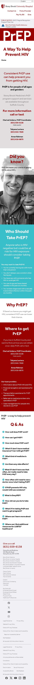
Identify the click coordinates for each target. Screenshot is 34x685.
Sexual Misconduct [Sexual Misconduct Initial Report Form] (19, 667)
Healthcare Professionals (9, 597)
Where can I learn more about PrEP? (16, 517)
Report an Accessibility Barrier (12, 634)
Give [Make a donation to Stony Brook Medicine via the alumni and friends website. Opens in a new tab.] (29, 15)
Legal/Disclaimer (7, 621)
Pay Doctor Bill (7, 588)
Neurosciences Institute (9, 575)
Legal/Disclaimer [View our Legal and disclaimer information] (7, 647)
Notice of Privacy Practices (10, 627)
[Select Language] (27, 1)
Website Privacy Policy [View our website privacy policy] (9, 650)
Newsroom (6, 583)
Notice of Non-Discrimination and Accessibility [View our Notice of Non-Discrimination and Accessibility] (15, 664)
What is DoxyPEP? (11, 495)
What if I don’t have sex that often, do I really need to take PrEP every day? (15, 471)
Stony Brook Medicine (9, 557)
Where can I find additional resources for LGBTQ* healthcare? (15, 526)
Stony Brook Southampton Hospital (12, 562)
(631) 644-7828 (17, 132)
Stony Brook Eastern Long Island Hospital (14, 564)
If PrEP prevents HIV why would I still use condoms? (14, 488)
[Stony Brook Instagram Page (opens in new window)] (20, 678)
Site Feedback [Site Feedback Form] (20, 671)
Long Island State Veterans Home (12, 566)
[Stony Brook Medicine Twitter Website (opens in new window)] (15, 678)
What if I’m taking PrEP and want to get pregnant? (15, 510)
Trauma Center (7, 576)
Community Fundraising (9, 581)
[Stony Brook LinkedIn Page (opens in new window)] (24, 678)
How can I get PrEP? (12, 437)
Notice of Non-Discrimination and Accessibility (15, 631)
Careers (5, 580)
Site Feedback (6, 638)
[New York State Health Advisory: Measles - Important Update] (3, 25)
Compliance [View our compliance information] (6, 660)
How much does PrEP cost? (15, 443)
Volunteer (5, 585)
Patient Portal (6, 594)
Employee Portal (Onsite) (9, 590)
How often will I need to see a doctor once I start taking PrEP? (16, 481)
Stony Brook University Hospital (11, 559)
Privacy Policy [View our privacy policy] (18, 647)
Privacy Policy (20, 621)
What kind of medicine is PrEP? (14, 457)
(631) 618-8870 (17, 139)
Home (3, 60)
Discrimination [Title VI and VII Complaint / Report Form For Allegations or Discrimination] (7, 667)
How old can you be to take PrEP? (15, 502)
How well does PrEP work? (15, 432)
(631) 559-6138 (17, 123)
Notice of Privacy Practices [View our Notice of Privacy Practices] (10, 654)
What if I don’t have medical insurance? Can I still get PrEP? (15, 449)
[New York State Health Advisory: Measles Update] (16, 26)
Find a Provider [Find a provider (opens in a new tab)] (25, 11)
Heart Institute (7, 573)
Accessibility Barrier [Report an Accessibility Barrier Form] (8, 671)
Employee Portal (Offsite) (9, 592)
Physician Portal (7, 596)
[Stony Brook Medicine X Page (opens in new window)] (11, 678)
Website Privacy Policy (9, 624)
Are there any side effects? (15, 464)
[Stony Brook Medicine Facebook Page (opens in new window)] (6, 678)
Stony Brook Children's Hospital (11, 561)
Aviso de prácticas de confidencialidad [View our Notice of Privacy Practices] (13, 657)
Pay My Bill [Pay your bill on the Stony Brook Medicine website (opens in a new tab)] (20, 15)
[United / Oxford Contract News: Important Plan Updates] (15, 21)
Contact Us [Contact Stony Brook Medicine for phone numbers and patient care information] (11, 11)
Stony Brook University (9, 568)
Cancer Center (7, 571)
